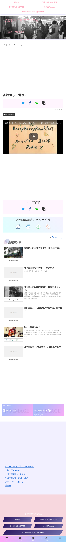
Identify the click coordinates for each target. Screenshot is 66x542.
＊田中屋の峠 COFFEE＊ (17, 478)
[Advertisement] (33, 69)
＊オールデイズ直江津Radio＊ (19, 467)
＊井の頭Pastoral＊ (14, 471)
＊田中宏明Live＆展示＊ (16, 474)
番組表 (8, 486)
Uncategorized (9, 114)
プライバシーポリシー (15, 482)
